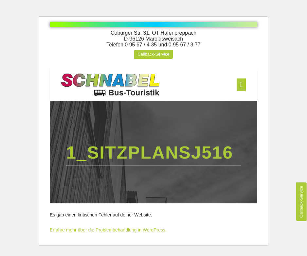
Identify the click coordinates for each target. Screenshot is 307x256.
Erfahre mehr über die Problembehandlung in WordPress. (108, 229)
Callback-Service (153, 54)
